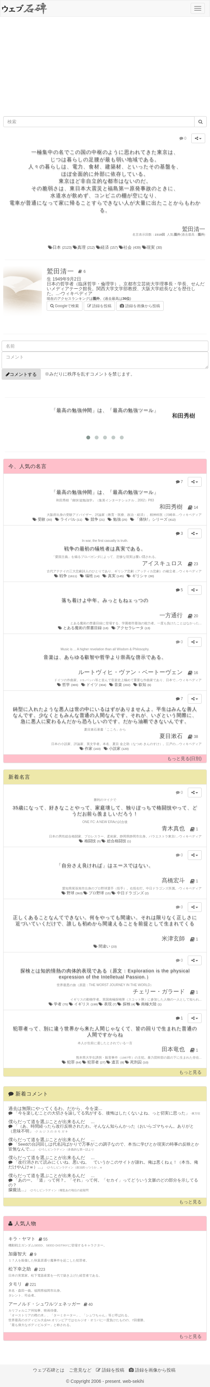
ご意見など (80, 1370)
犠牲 (90, 576)
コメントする (21, 374)
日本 (60, 247)
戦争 (66, 576)
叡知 (142, 684)
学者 (59, 1004)
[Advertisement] (105, 68)
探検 (126, 1004)
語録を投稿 (99, 306)
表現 (108, 1004)
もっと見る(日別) (184, 758)
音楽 (120, 684)
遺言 (115, 1062)
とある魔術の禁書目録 (83, 628)
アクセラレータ (131, 628)
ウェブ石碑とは (48, 1370)
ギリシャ (141, 576)
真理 (84, 247)
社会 (130, 247)
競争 (95, 519)
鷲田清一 (67, 271)
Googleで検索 (64, 305)
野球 (72, 893)
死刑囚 (136, 1062)
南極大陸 (148, 1004)
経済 (107, 247)
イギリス (84, 1004)
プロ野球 (97, 893)
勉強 (118, 519)
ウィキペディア (76, 293)
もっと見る (190, 1072)
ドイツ (94, 684)
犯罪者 (94, 1062)
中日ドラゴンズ (129, 893)
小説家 (116, 748)
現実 (152, 247)
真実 (113, 576)
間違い (105, 946)
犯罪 (72, 1062)
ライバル (69, 519)
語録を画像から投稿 (140, 306)
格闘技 (90, 841)
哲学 (68, 684)
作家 (90, 748)
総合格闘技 (116, 841)
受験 (43, 519)
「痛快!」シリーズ (153, 519)
